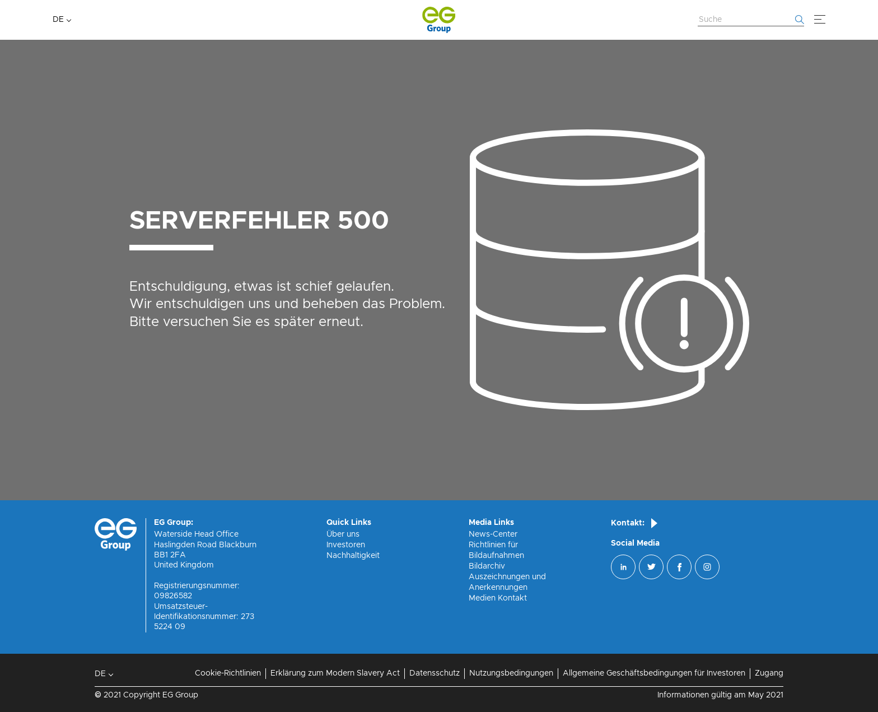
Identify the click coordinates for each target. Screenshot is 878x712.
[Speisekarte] (819, 19)
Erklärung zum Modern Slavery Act (335, 673)
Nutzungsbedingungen (511, 673)
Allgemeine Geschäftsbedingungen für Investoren (654, 673)
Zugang (769, 673)
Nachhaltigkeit (353, 556)
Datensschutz (434, 673)
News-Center (493, 534)
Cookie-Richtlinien (228, 673)
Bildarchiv (487, 566)
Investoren (345, 545)
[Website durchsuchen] (751, 20)
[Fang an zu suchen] (799, 19)
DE (58, 20)
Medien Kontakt (498, 598)
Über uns (342, 534)
